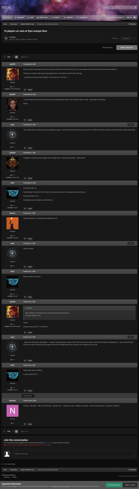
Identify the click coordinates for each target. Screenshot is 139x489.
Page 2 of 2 (25, 57)
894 (12, 147)
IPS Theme (5, 475)
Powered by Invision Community (128, 476)
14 (12, 423)
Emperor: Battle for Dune (29, 39)
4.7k (12, 87)
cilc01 (12, 183)
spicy (13, 37)
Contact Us (7, 477)
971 (12, 175)
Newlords (12, 401)
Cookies (14, 477)
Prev (9, 57)
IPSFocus (12, 475)
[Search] (113, 8)
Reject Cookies (130, 485)
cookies (14, 486)
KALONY (12, 94)
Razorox (12, 213)
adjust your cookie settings (60, 486)
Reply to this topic (127, 47)
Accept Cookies (113, 485)
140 (12, 205)
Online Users (43, 17)
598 (12, 236)
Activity (56, 17)
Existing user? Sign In (116, 17)
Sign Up (129, 17)
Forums (8, 17)
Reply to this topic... (21, 454)
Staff (31, 17)
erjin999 (12, 64)
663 (12, 117)
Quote (30, 90)
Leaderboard (83, 17)
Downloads (20, 17)
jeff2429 (12, 153)
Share (115, 38)
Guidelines (69, 17)
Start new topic (108, 47)
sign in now (48, 443)
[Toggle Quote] (26, 308)
